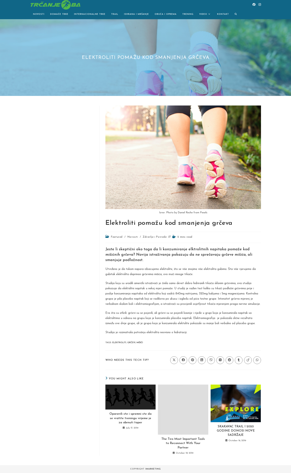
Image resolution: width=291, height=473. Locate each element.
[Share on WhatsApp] (257, 360)
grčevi (131, 343)
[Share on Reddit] (229, 360)
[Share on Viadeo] (248, 360)
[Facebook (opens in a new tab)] (254, 4)
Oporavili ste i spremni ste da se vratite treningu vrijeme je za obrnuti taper (130, 418)
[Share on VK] (220, 360)
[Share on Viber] (211, 360)
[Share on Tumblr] (239, 360)
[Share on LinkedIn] (202, 360)
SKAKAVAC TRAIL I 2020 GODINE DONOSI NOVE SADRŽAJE (236, 431)
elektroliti (119, 343)
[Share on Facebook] (183, 360)
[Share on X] (174, 360)
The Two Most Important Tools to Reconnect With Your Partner (183, 443)
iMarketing (153, 469)
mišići (140, 343)
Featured (117, 237)
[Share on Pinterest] (192, 360)
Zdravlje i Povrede (155, 237)
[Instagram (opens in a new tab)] (260, 4)
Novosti (132, 237)
